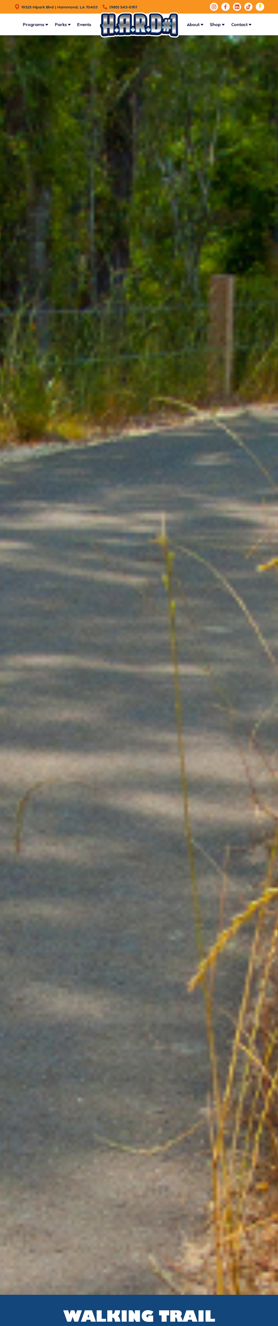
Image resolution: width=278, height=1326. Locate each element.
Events (84, 24)
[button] (35, 24)
